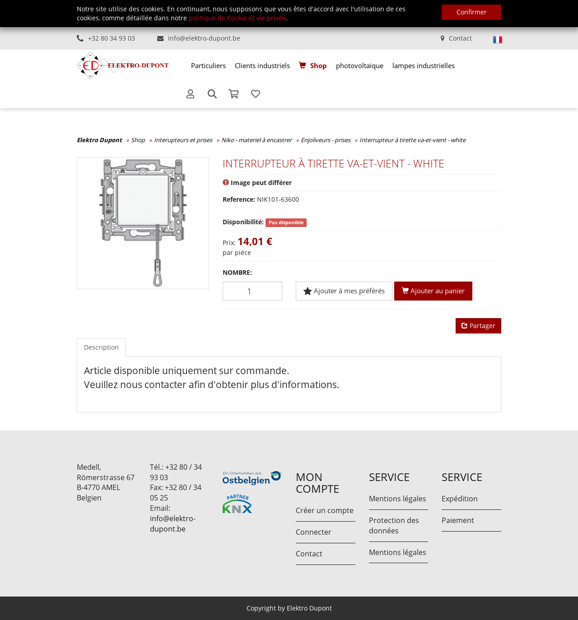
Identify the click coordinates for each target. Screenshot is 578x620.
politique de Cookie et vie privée (237, 18)
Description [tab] (101, 347)
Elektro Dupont (99, 140)
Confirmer (472, 12)
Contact (460, 38)
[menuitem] (208, 65)
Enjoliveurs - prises (325, 140)
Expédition (460, 499)
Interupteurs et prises (183, 140)
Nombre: (237, 272)
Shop (318, 65)
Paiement (458, 520)
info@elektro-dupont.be (204, 38)
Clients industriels (262, 65)
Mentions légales (397, 499)
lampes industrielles (423, 65)
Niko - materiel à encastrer (256, 140)
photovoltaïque (359, 65)
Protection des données (394, 525)
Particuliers (208, 65)
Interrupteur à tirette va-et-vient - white (412, 140)
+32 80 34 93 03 (111, 38)
